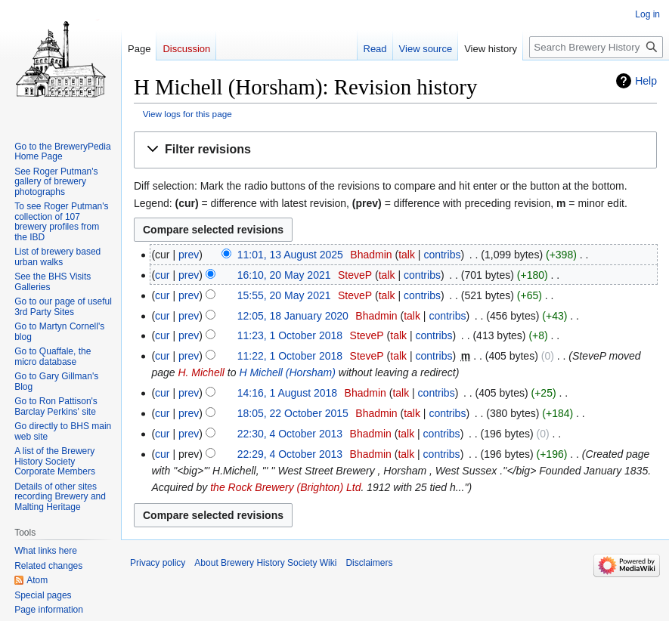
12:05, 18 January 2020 (292, 316)
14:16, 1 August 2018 (287, 393)
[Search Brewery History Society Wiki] (596, 47)
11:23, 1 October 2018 (289, 335)
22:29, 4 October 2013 (289, 454)
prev (188, 255)
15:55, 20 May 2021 (284, 295)
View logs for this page (187, 114)
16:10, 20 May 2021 (284, 275)
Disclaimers (368, 563)
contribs (441, 255)
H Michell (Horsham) (287, 372)
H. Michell (201, 372)
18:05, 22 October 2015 (292, 413)
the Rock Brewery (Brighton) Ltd (285, 487)
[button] (395, 150)
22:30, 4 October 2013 (289, 434)
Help (646, 81)
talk (406, 255)
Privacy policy (157, 563)
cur (162, 275)
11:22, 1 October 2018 (289, 356)
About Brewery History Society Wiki (265, 563)
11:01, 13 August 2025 (290, 255)
